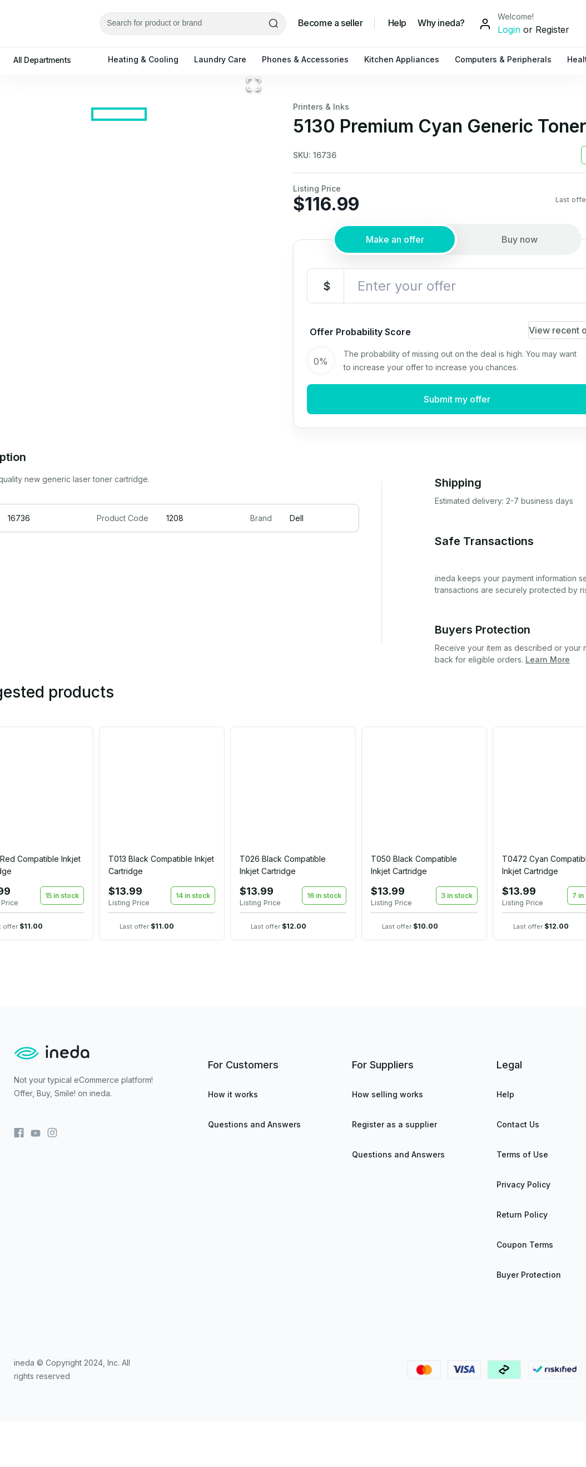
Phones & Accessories (310, 59)
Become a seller (330, 23)
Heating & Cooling (148, 59)
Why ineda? (441, 23)
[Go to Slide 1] (119, 440)
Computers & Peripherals (508, 59)
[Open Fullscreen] (253, 390)
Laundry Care (226, 59)
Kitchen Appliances (407, 59)
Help (397, 23)
